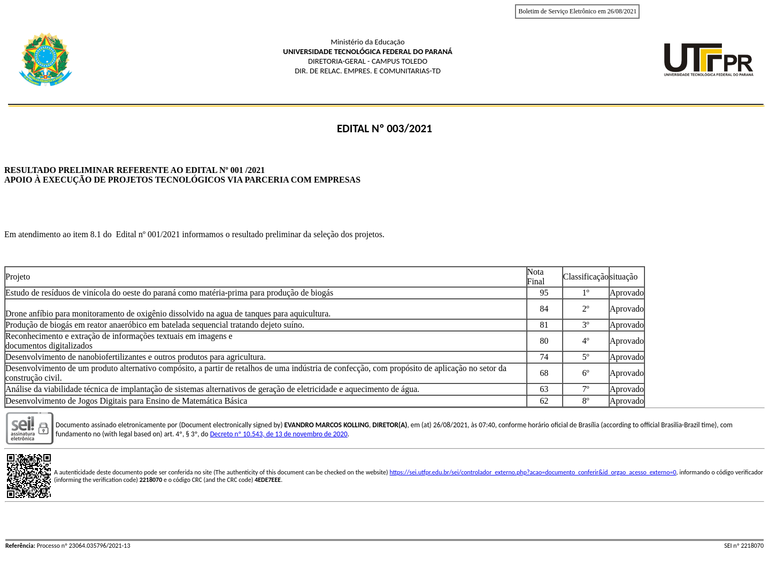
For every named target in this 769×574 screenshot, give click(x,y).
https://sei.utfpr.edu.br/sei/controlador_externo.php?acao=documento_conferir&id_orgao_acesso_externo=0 (532, 472)
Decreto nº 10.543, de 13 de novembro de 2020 (279, 434)
